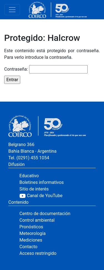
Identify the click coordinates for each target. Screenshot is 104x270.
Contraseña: (46, 69)
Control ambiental (37, 220)
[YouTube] (57, 195)
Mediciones (30, 240)
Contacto (28, 246)
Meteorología (32, 233)
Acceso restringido (37, 253)
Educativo (29, 175)
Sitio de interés (34, 189)
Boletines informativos (41, 182)
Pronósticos (31, 226)
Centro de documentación (44, 213)
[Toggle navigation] (12, 9)
